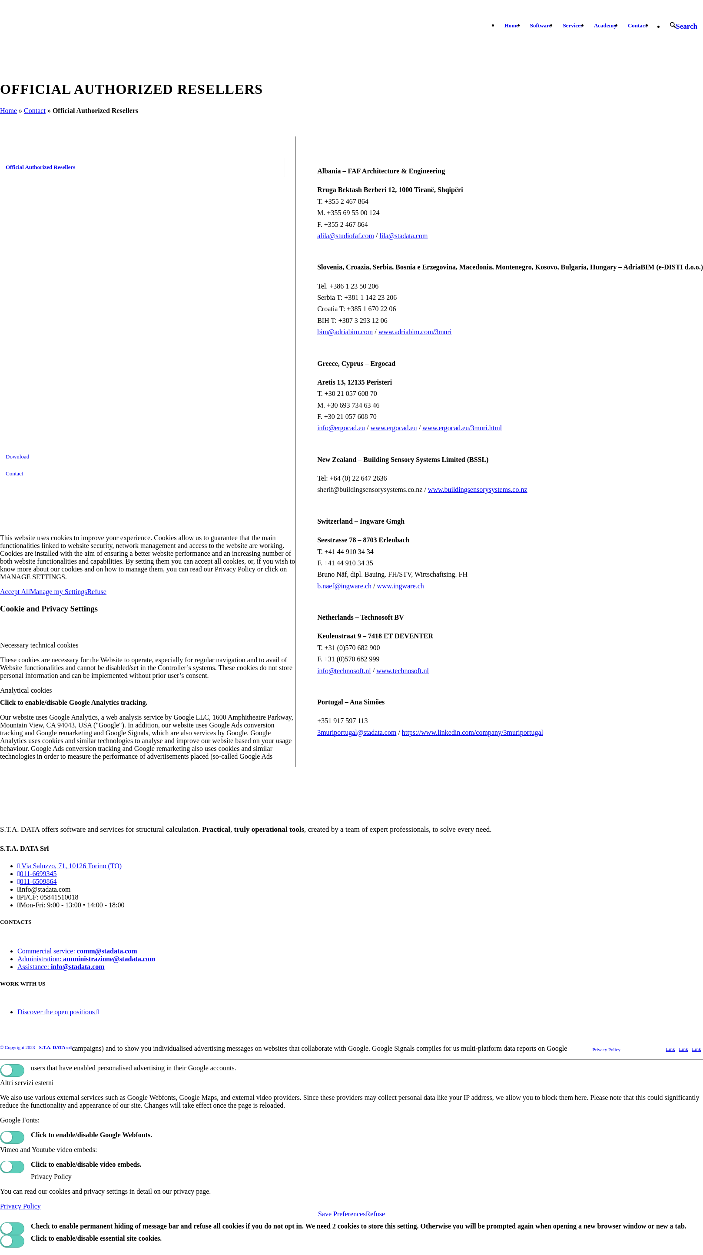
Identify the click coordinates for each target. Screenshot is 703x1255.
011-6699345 (37, 873)
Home (8, 110)
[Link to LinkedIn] (683, 1049)
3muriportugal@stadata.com (356, 732)
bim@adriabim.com (345, 331)
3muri (443, 331)
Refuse (96, 591)
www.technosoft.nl (402, 670)
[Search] (683, 26)
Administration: (86, 959)
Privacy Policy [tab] (51, 1176)
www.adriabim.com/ (406, 331)
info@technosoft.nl (344, 670)
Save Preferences (342, 1214)
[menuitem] (511, 25)
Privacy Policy (20, 1206)
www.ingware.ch (400, 586)
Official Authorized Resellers (40, 167)
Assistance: (61, 966)
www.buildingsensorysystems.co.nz (477, 489)
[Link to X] (670, 1049)
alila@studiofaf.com (345, 235)
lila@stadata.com (403, 235)
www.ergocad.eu (394, 428)
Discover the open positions (58, 1012)
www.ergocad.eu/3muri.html (462, 428)
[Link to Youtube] (696, 1049)
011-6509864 (37, 881)
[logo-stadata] (56, 25)
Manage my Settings (58, 591)
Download (17, 456)
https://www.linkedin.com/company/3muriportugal (472, 732)
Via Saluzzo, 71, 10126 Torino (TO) (69, 866)
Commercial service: (77, 951)
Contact (35, 110)
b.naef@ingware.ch (344, 586)
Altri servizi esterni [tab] (27, 1082)
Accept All (15, 591)
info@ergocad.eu (341, 428)
